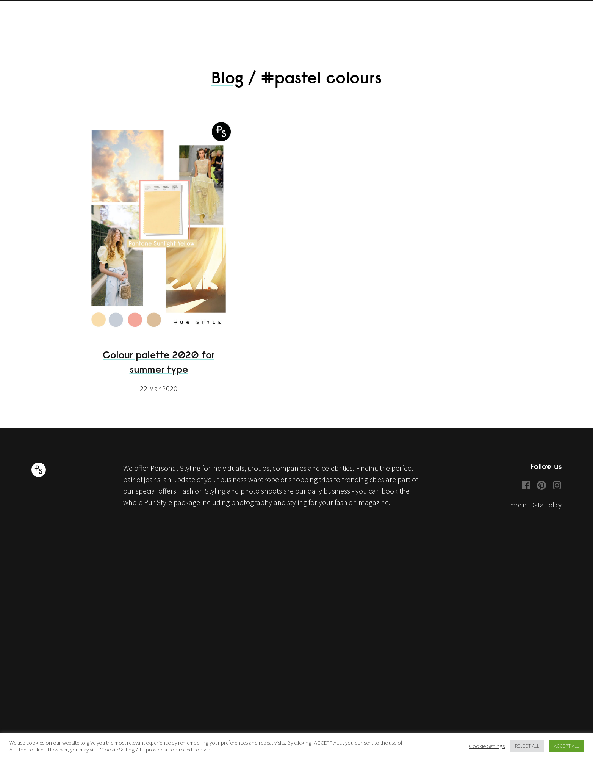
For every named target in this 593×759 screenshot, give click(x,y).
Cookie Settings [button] (487, 746)
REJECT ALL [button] (527, 746)
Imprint (518, 512)
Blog (227, 84)
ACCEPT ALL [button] (566, 746)
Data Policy (546, 512)
